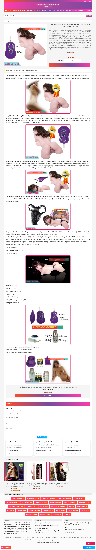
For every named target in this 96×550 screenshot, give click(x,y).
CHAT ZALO (89, 547)
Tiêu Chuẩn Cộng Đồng (26, 540)
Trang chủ (8, 21)
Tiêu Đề (8, 423)
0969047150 (48, 6)
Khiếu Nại (36, 540)
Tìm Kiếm (88, 15)
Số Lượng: (60, 60)
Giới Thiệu (7, 537)
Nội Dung (8, 428)
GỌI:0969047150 (5, 547)
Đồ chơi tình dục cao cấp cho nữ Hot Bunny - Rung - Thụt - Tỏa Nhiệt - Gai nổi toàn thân (37, 485)
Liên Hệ (86, 540)
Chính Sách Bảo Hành (86, 537)
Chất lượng (9, 408)
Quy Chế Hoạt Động (39, 537)
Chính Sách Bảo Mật (28, 537)
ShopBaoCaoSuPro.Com (48, 4)
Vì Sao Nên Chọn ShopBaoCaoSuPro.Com (63, 540)
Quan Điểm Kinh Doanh (46, 540)
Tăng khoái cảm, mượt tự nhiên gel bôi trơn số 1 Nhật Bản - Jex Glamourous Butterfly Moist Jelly (14, 485)
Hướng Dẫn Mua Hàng (13, 540)
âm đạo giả (67, 514)
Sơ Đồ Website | (79, 540)
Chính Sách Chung (16, 537)
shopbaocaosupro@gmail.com (76, 529)
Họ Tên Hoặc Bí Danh (12, 417)
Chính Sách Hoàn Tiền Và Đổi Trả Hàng (69, 537)
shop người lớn (57, 514)
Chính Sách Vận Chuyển (52, 537)
